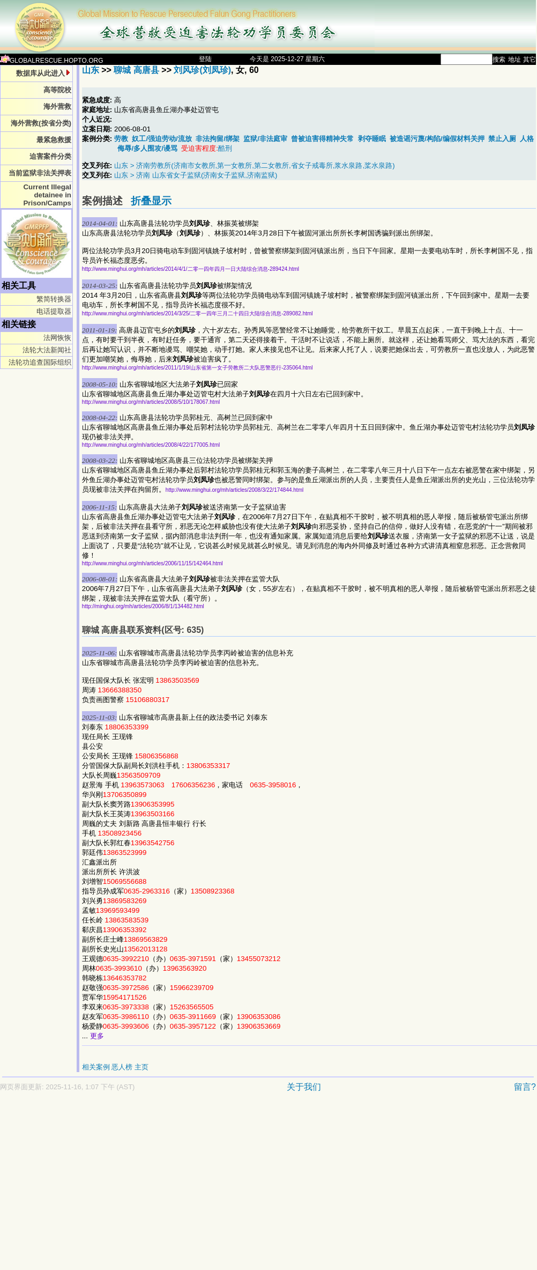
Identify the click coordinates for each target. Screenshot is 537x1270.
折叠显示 (151, 200)
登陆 (205, 59)
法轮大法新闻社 (47, 350)
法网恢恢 (57, 338)
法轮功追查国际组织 (40, 362)
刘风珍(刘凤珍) (202, 70)
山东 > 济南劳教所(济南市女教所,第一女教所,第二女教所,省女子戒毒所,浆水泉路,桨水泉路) (254, 165)
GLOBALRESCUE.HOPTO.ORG (51, 60)
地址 (514, 59)
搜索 (499, 59)
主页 (141, 1067)
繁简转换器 (53, 299)
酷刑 (225, 148)
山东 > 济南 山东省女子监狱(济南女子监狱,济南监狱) (195, 175)
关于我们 (304, 1086)
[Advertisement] (170, 1186)
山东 (90, 70)
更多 (97, 1036)
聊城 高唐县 (136, 70)
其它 (529, 59)
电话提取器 (53, 311)
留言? (525, 1086)
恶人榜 (121, 1067)
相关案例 (96, 1067)
